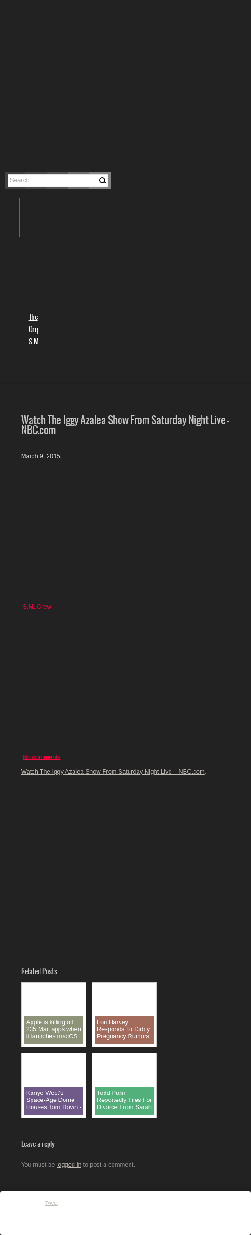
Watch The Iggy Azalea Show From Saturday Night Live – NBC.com (113, 771)
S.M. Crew (37, 606)
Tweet (51, 1203)
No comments (41, 756)
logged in (69, 1164)
